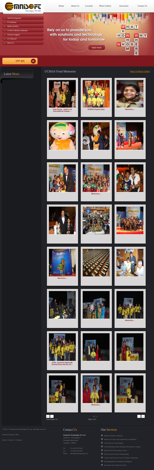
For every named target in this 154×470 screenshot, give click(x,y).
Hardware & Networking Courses (115, 450)
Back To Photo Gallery (140, 71)
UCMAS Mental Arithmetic (17, 30)
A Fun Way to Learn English (113, 443)
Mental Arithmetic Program (113, 436)
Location (89, 6)
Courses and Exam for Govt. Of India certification (121, 458)
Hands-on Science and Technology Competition (120, 439)
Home (61, 6)
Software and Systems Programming (116, 454)
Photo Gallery (105, 6)
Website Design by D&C (10, 434)
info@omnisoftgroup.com (79, 453)
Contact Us (142, 6)
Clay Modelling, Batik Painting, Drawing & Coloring (122, 447)
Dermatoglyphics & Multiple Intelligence (118, 461)
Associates (123, 6)
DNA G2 (10, 43)
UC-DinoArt (12, 39)
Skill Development (14, 18)
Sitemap (19, 440)
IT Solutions (11, 22)
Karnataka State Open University (115, 465)
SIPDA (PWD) (12, 26)
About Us (75, 6)
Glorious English (13, 35)
